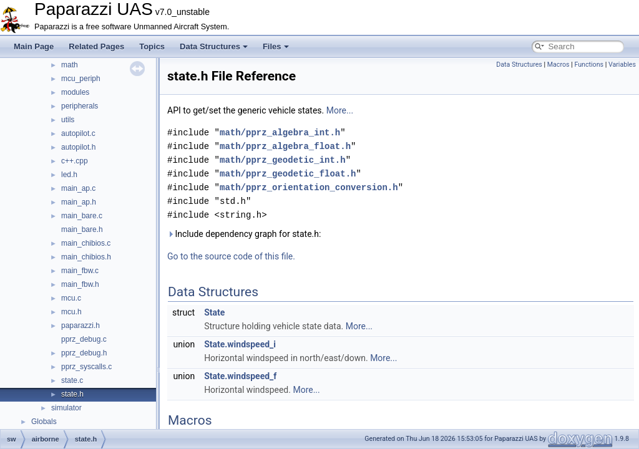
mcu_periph (80, 78)
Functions (588, 64)
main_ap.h (78, 202)
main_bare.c (81, 215)
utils (67, 119)
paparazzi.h (80, 325)
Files (276, 46)
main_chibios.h (86, 257)
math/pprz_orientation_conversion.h (309, 187)
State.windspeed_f (240, 376)
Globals (44, 421)
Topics (152, 46)
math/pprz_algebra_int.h (280, 132)
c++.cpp (74, 161)
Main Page (34, 46)
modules (75, 92)
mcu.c (71, 298)
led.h (69, 174)
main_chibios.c (85, 243)
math (69, 64)
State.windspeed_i (240, 344)
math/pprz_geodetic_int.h (283, 160)
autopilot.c (78, 133)
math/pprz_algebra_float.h (285, 146)
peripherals (79, 106)
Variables (622, 64)
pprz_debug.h (84, 353)
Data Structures (214, 46)
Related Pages (96, 46)
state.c (72, 380)
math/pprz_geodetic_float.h (288, 174)
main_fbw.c (80, 270)
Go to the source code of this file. (231, 256)
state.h (72, 394)
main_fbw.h (80, 284)
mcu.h (71, 311)
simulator (66, 407)
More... (339, 110)
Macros (558, 64)
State (214, 312)
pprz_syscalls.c (86, 366)
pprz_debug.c (84, 339)
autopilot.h (78, 147)
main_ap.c (78, 188)
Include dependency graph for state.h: (244, 234)
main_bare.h (82, 229)
